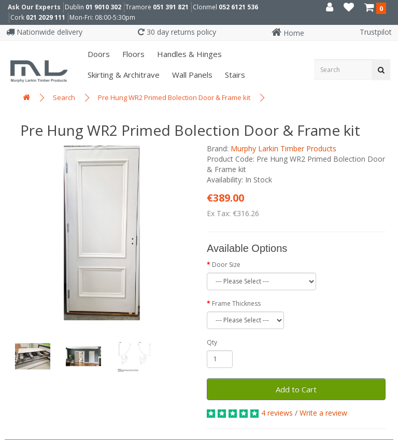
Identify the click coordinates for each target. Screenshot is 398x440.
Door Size (226, 264)
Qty (212, 342)
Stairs (234, 74)
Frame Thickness (236, 303)
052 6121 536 (238, 7)
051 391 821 (171, 7)
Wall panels (191, 74)
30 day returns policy (177, 32)
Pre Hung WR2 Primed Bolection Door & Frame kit (174, 97)
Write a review (323, 413)
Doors (98, 54)
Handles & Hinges (188, 54)
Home (288, 33)
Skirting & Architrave (123, 74)
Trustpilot (376, 32)
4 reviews (277, 413)
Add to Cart (296, 389)
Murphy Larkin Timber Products (283, 148)
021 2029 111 (45, 17)
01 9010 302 (103, 7)
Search (64, 97)
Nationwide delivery (44, 32)
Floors (132, 54)
